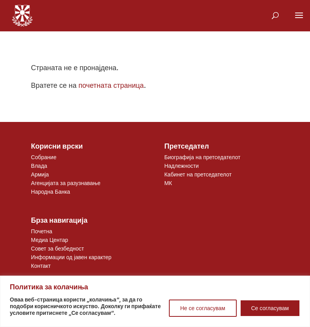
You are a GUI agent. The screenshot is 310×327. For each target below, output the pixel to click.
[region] (155, 301)
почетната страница (111, 85)
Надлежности (181, 165)
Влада (39, 165)
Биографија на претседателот (202, 157)
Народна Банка (50, 191)
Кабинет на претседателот (198, 174)
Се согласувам (270, 308)
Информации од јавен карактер (71, 257)
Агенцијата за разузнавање (65, 183)
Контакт (41, 265)
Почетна (41, 231)
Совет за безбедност (57, 248)
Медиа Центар (49, 239)
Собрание (43, 157)
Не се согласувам (202, 308)
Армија (40, 174)
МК (168, 183)
